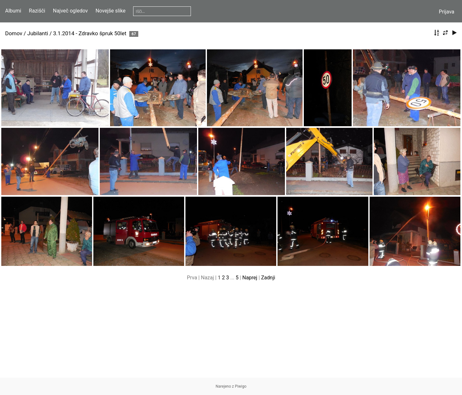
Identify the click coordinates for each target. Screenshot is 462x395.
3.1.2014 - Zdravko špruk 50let (89, 33)
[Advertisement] (231, 333)
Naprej (249, 278)
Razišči (37, 11)
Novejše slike (111, 11)
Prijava (446, 12)
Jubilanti (37, 33)
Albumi (13, 11)
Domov (13, 33)
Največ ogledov (70, 11)
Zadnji (268, 278)
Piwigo (240, 386)
